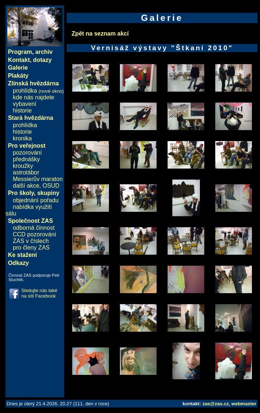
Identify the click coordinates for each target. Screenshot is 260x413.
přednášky (26, 159)
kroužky (23, 166)
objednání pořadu (36, 200)
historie (22, 110)
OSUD (51, 185)
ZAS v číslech (31, 241)
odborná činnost (34, 228)
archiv (43, 52)
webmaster (243, 403)
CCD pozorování (34, 234)
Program (20, 52)
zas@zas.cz (215, 403)
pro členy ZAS (31, 247)
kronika (22, 138)
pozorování (27, 153)
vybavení (24, 104)
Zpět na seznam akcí (100, 33)
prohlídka (38, 91)
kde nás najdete (33, 97)
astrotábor (26, 172)
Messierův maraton (38, 179)
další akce (26, 185)
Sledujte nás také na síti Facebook (39, 293)
